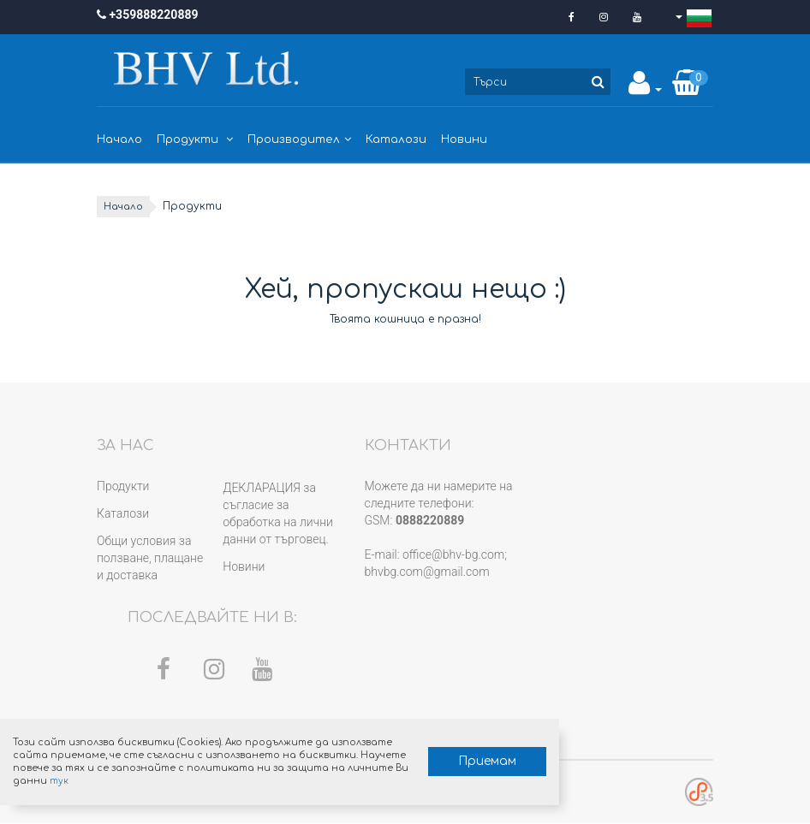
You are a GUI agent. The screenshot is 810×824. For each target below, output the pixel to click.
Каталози (396, 139)
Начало (119, 139)
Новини (464, 139)
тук (262, 775)
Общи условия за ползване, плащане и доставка (150, 558)
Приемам (399, 756)
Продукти (195, 139)
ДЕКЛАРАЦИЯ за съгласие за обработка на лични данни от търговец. (278, 513)
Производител (299, 139)
